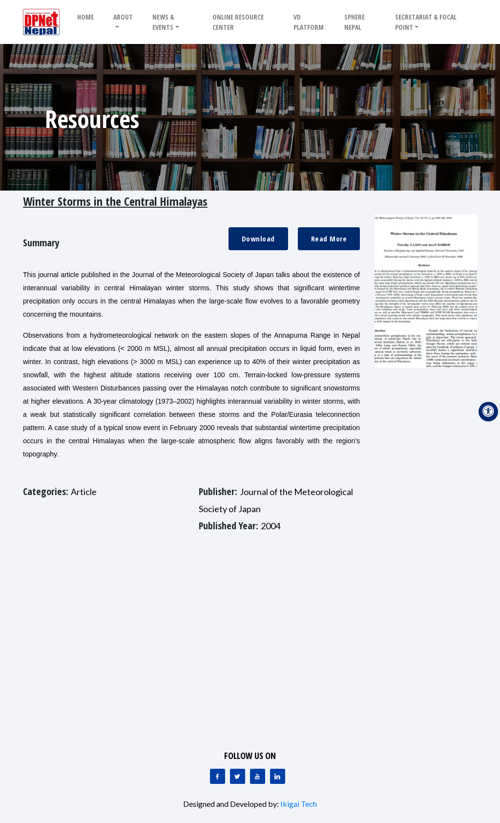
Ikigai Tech (298, 803)
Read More (329, 238)
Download (258, 238)
